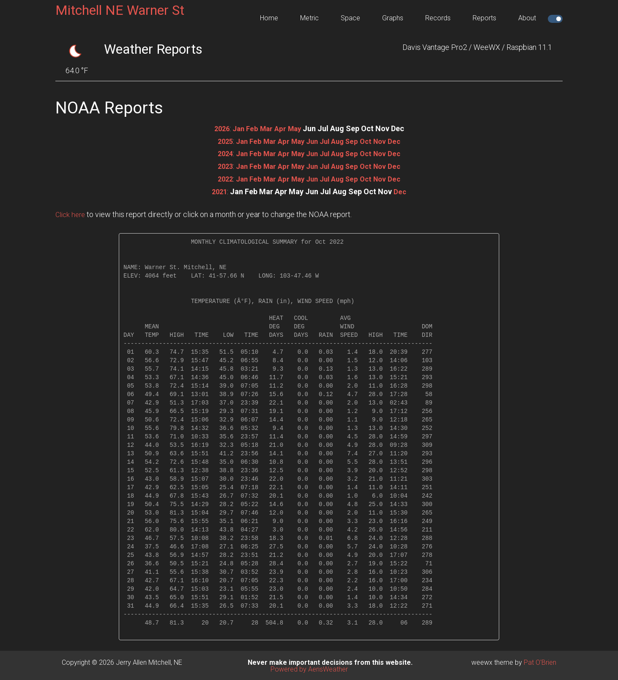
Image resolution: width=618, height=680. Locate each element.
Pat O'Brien (540, 661)
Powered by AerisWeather (309, 668)
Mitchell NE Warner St (119, 10)
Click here (71, 213)
